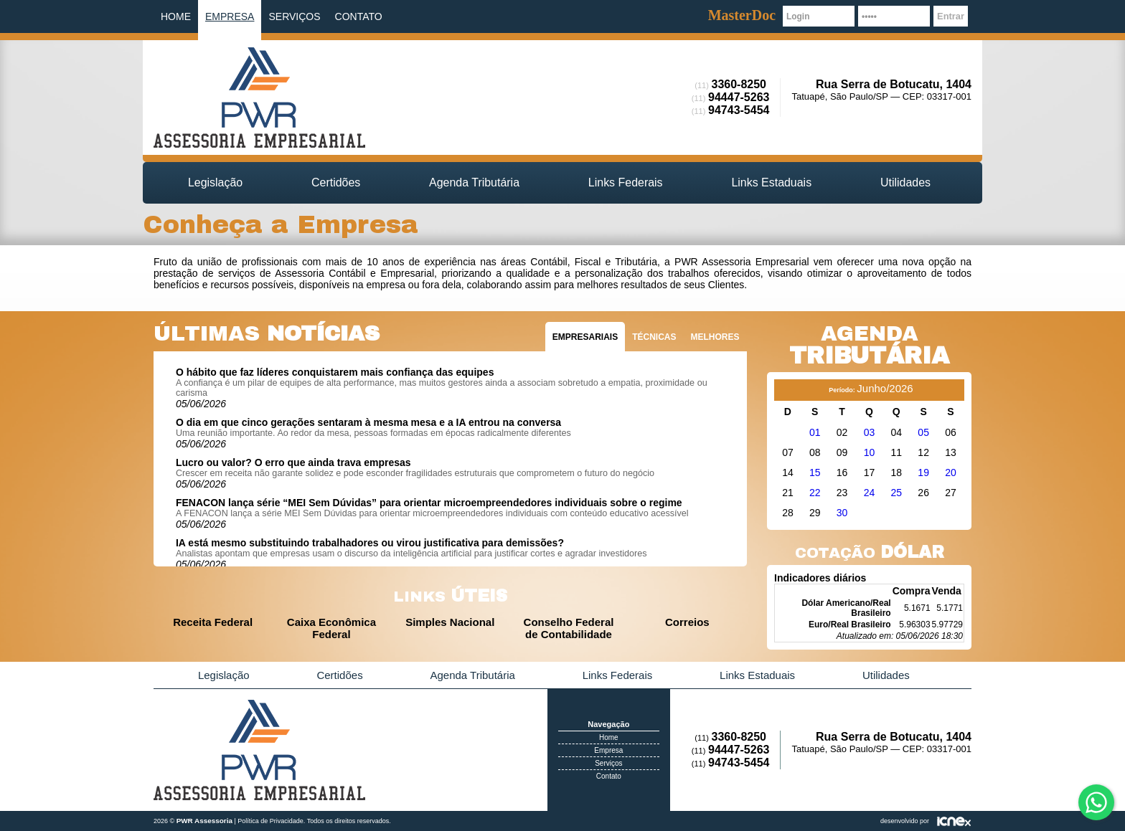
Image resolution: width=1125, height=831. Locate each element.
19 (923, 472)
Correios (687, 622)
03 (869, 432)
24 (869, 492)
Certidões (335, 182)
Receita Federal (213, 622)
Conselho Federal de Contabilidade (569, 628)
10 (869, 452)
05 (923, 432)
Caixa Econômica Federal (331, 628)
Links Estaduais (771, 182)
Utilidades (905, 182)
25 (897, 492)
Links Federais (625, 182)
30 (842, 512)
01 (815, 432)
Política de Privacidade (270, 821)
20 (950, 472)
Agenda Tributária (474, 182)
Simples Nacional (449, 622)
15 (815, 472)
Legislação (215, 182)
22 (815, 492)
